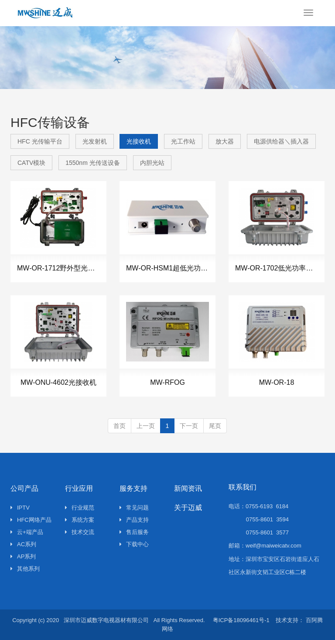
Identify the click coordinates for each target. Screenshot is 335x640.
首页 (119, 425)
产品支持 (134, 520)
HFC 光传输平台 (39, 141)
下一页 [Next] (189, 425)
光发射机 (94, 141)
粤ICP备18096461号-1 (241, 620)
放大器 (224, 141)
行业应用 (79, 488)
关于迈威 (188, 507)
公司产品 (24, 488)
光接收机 (138, 141)
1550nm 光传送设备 (92, 162)
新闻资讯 (188, 488)
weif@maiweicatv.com (273, 545)
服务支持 (133, 488)
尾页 (215, 425)
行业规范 (79, 507)
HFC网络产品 (30, 520)
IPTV (20, 507)
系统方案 (79, 520)
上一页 (146, 425)
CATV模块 (31, 162)
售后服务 (134, 532)
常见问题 (134, 507)
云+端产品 (26, 532)
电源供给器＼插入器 (281, 141)
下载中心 (134, 544)
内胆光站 (152, 162)
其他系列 (25, 568)
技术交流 (79, 532)
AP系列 (23, 556)
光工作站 (183, 141)
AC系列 (23, 544)
